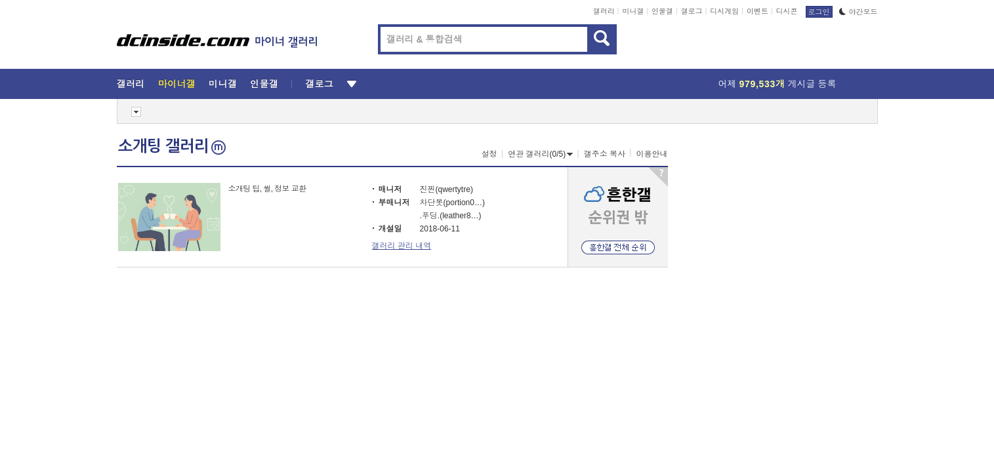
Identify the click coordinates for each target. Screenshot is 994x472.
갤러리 (604, 11)
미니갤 (633, 11)
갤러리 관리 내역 (402, 245)
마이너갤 (177, 84)
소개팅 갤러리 (172, 146)
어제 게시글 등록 (777, 84)
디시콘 (787, 11)
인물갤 (662, 11)
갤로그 (692, 11)
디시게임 (724, 11)
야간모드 (858, 12)
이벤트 (757, 11)
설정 (489, 154)
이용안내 (652, 154)
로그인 (819, 12)
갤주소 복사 (604, 154)
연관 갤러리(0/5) (540, 154)
